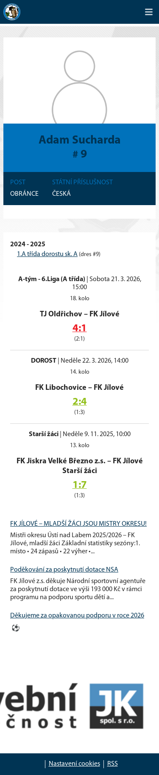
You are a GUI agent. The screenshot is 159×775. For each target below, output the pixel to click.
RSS (112, 764)
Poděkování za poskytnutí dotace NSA (64, 569)
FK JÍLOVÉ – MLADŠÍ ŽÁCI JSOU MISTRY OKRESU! (78, 524)
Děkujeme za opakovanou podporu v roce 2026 (77, 615)
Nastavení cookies (74, 764)
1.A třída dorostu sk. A (47, 254)
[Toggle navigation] (149, 12)
